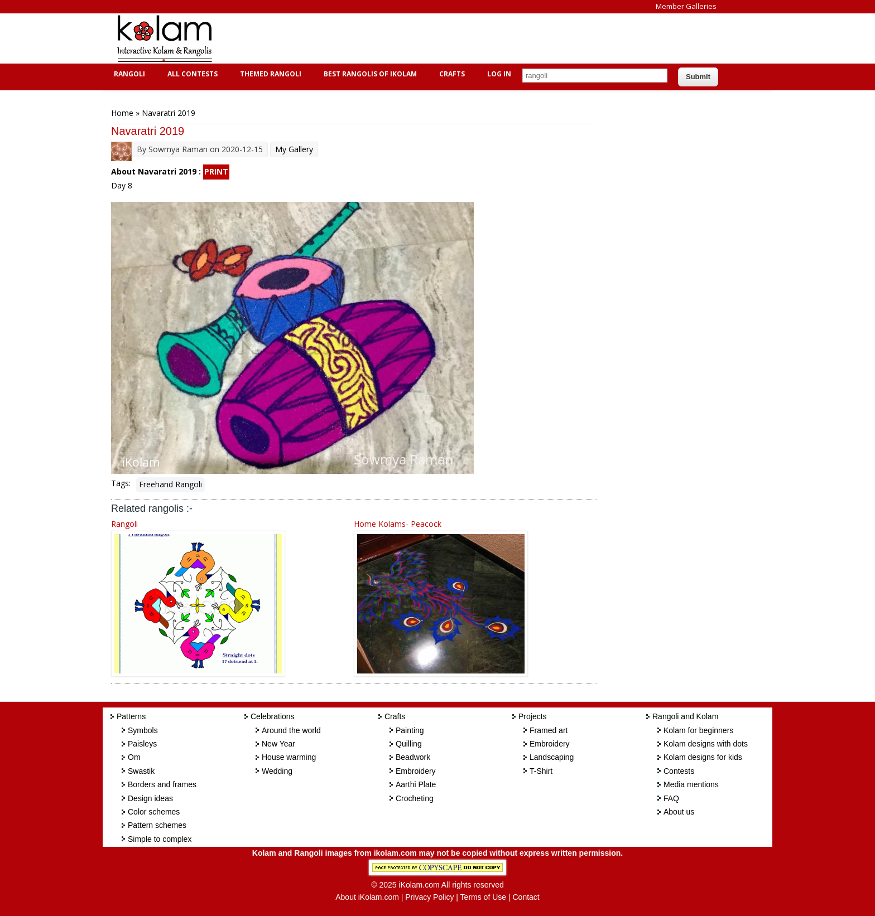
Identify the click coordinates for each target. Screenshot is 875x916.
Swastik (141, 771)
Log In (499, 74)
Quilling (409, 743)
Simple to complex (159, 839)
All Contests (191, 74)
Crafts (450, 74)
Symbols (143, 730)
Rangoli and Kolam (685, 716)
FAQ (671, 798)
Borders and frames (162, 784)
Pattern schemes (157, 825)
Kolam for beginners (698, 730)
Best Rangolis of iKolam (368, 74)
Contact (525, 897)
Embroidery (416, 771)
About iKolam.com (367, 897)
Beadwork (413, 757)
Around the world (291, 730)
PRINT (216, 171)
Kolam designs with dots (706, 743)
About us (679, 811)
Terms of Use (483, 897)
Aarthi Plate (416, 784)
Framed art (549, 730)
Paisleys (142, 743)
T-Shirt (541, 771)
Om (134, 757)
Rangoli (128, 74)
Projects (532, 716)
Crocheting (415, 798)
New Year (278, 743)
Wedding (277, 771)
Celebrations (273, 716)
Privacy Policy (429, 897)
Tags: (121, 483)
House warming (289, 757)
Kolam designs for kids (703, 757)
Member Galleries (686, 6)
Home (122, 113)
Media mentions (691, 784)
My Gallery (294, 149)
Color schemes (154, 811)
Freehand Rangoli (170, 484)
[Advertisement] (428, 38)
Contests (679, 771)
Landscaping (552, 757)
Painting (410, 730)
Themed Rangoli (269, 74)
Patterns (131, 716)
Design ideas (150, 798)
